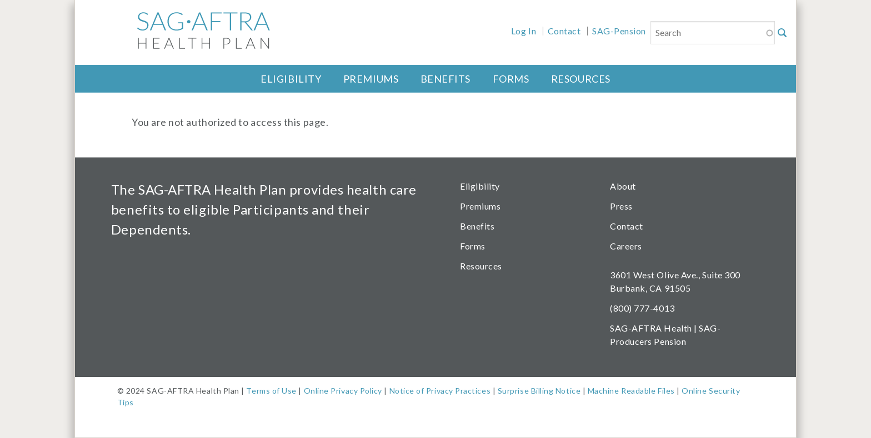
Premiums (370, 79)
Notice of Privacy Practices (440, 390)
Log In (523, 31)
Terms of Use (271, 390)
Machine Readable (622, 390)
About (623, 186)
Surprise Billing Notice (539, 390)
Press (621, 206)
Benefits (445, 79)
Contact (564, 31)
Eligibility (291, 79)
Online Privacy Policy (343, 390)
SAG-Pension (619, 31)
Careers (626, 246)
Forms (511, 79)
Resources (580, 79)
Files (664, 390)
